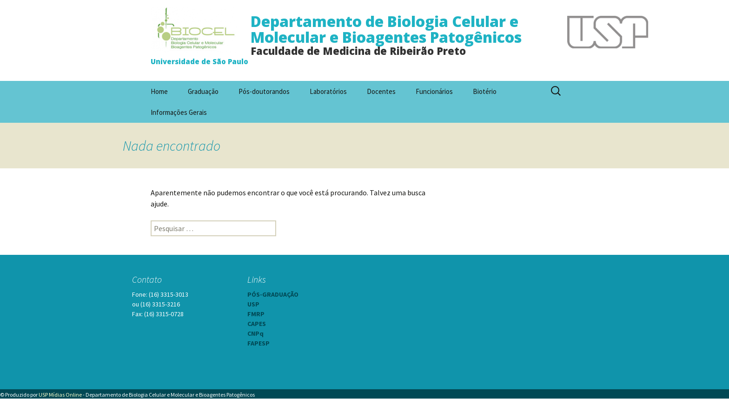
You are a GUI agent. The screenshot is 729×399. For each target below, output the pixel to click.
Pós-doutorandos (264, 91)
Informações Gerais (179, 112)
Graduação (203, 91)
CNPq (255, 333)
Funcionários (434, 91)
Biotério (485, 91)
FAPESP (258, 343)
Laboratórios (328, 91)
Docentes (381, 91)
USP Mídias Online (60, 394)
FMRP (256, 314)
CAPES (256, 323)
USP (253, 304)
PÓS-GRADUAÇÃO (272, 294)
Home (159, 91)
